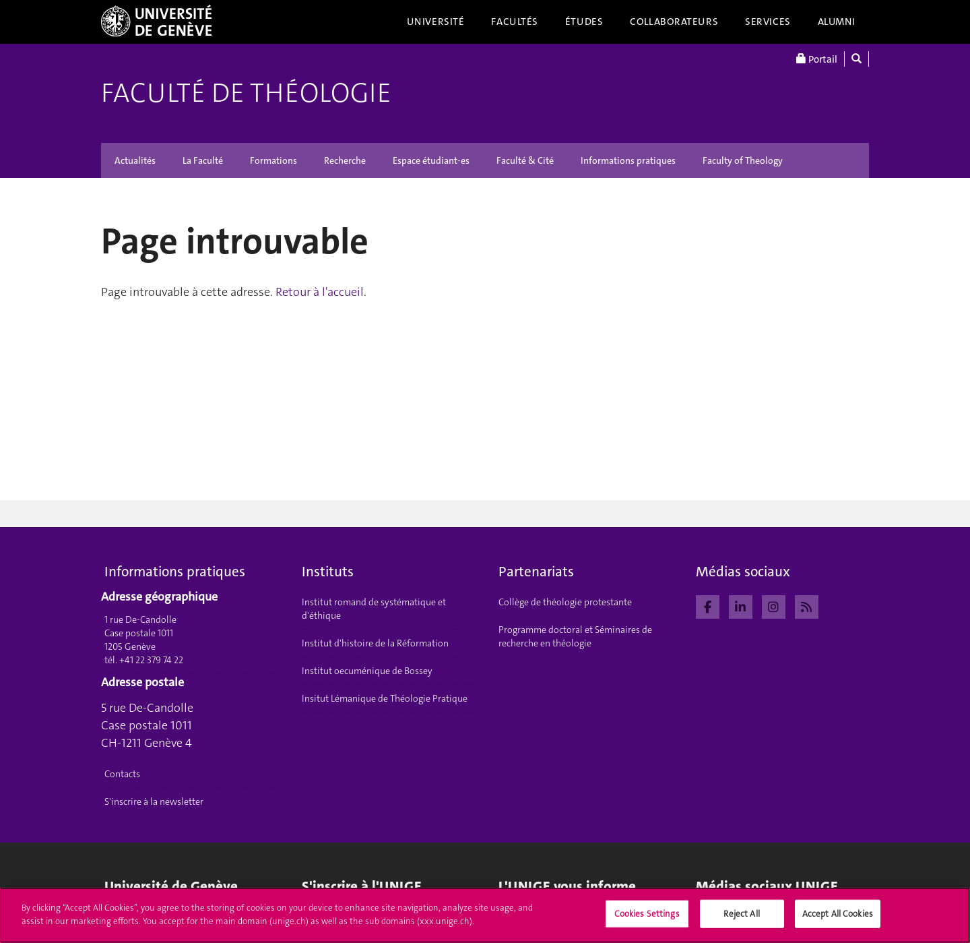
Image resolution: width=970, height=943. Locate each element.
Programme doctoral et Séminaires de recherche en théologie (575, 636)
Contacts (122, 774)
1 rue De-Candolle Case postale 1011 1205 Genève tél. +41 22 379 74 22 (143, 639)
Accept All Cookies (837, 918)
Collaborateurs (674, 21)
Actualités (135, 160)
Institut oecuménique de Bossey (367, 671)
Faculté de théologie (246, 93)
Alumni (836, 21)
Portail (816, 59)
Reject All (741, 918)
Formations (273, 160)
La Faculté (203, 160)
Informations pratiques (628, 160)
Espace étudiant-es (431, 160)
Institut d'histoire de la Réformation (375, 643)
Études (584, 21)
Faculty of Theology (743, 160)
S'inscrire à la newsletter (153, 801)
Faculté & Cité (525, 160)
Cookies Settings (647, 918)
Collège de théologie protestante (565, 602)
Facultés (514, 21)
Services (768, 21)
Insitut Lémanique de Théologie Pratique (384, 698)
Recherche (345, 160)
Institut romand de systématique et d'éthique (374, 608)
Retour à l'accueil (320, 292)
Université (436, 21)
